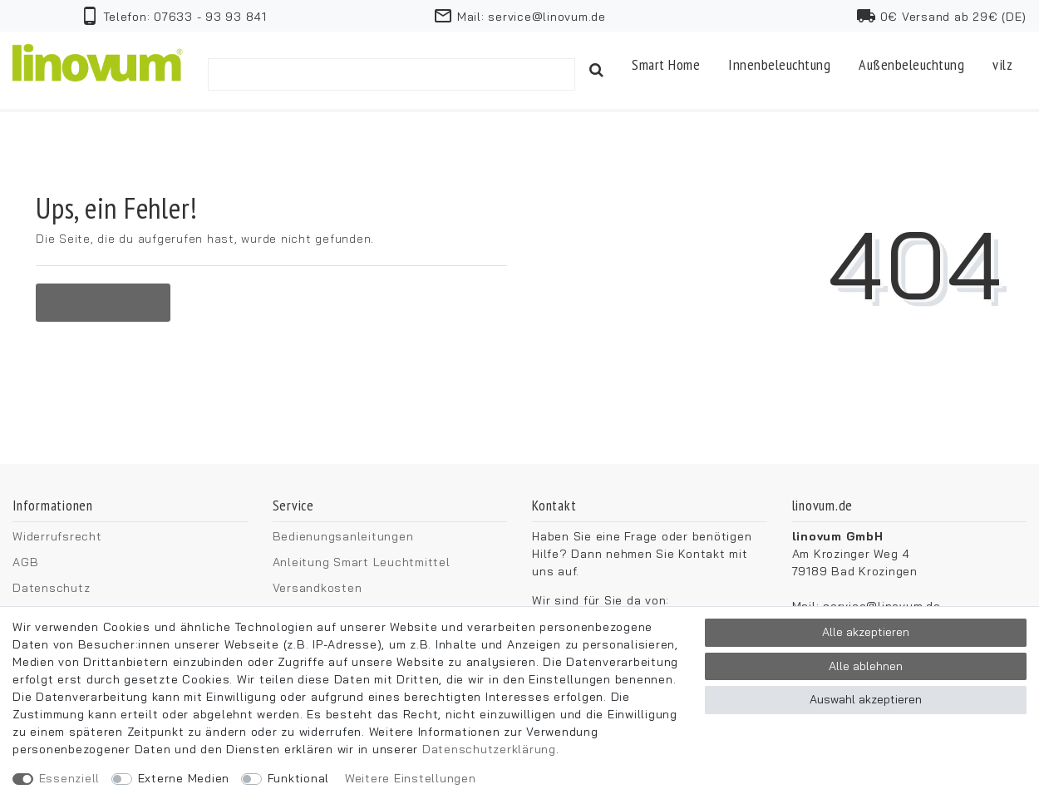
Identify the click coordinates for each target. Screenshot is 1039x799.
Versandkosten (317, 587)
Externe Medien (184, 778)
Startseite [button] (103, 302)
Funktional (299, 778)
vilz (1002, 64)
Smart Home (666, 64)
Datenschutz (51, 587)
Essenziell (70, 778)
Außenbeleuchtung (911, 64)
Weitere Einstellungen (410, 778)
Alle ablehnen (866, 665)
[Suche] (596, 70)
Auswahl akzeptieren (866, 699)
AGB (25, 562)
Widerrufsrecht (57, 536)
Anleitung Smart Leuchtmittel (362, 562)
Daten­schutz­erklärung (489, 749)
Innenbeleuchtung (779, 64)
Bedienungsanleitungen (343, 536)
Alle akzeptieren (865, 631)
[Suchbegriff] (391, 74)
